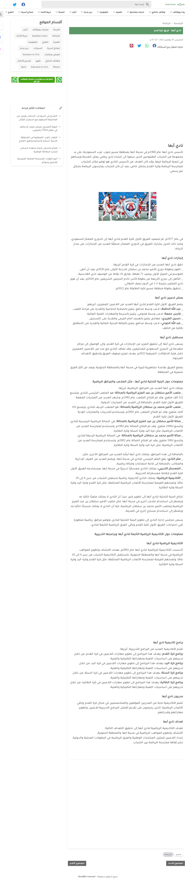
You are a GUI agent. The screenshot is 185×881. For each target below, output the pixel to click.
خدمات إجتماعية (34, 36)
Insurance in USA (26, 54)
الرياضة (163, 853)
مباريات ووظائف (35, 29)
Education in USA (34, 67)
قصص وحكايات (47, 54)
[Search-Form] (91, 4)
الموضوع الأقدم (71, 862)
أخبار (20, 29)
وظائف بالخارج (47, 61)
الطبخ (40, 42)
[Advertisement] (119, 84)
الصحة (51, 29)
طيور (33, 61)
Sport (18, 67)
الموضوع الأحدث (170, 862)
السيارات (32, 48)
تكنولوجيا (27, 42)
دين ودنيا (19, 48)
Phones (51, 67)
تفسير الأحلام (19, 61)
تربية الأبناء (16, 36)
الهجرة (51, 42)
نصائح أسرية (48, 48)
